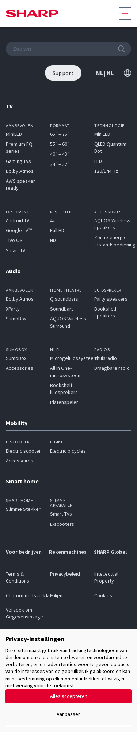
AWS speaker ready (20, 184)
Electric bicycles (68, 450)
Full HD (57, 230)
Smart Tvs (61, 513)
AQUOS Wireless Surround (68, 322)
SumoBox (16, 318)
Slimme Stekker (23, 509)
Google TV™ (19, 230)
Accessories (19, 368)
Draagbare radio (112, 368)
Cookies (103, 595)
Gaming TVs (18, 161)
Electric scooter (23, 450)
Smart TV (15, 250)
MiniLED (14, 134)
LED (98, 161)
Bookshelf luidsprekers (64, 388)
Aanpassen (69, 714)
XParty (13, 308)
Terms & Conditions (17, 577)
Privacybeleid (65, 574)
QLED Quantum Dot (110, 147)
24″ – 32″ (59, 164)
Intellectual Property (106, 577)
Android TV (17, 220)
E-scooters (62, 524)
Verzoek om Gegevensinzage (24, 613)
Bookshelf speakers (105, 312)
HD (53, 240)
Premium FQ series (19, 147)
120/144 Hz (106, 171)
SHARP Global (110, 552)
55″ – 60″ (59, 144)
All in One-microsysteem (66, 371)
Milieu (56, 595)
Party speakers (111, 299)
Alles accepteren (68, 696)
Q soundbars (64, 299)
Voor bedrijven (24, 552)
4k (52, 220)
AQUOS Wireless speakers (112, 224)
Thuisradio (105, 358)
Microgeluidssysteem (74, 358)
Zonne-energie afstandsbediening (115, 241)
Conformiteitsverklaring (24, 595)
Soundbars (62, 308)
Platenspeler (64, 402)
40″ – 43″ (59, 154)
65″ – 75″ (59, 134)
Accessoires (19, 460)
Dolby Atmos (20, 171)
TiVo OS (14, 240)
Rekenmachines (68, 552)
